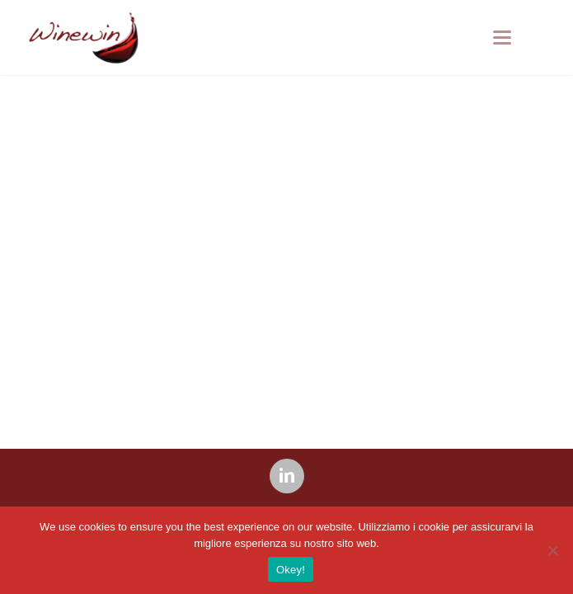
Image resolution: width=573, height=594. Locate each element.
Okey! (290, 569)
